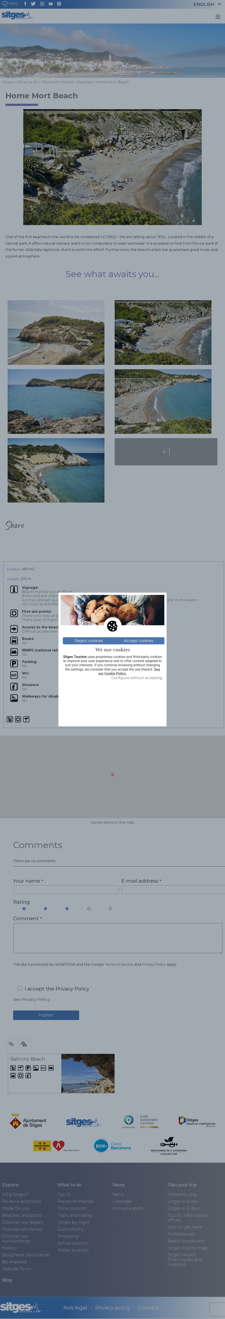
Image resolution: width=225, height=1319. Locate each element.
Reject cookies (89, 640)
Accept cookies (138, 640)
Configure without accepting (136, 678)
